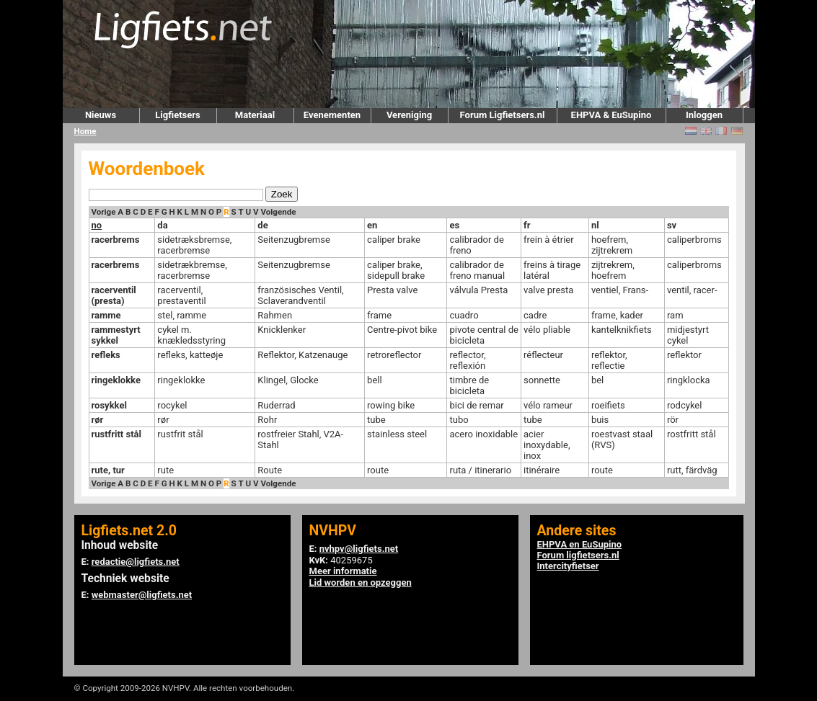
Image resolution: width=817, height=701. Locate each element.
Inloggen (704, 115)
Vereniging (409, 115)
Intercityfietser (568, 566)
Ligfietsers (177, 115)
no (97, 225)
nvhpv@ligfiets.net (358, 548)
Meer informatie (343, 571)
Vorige (104, 212)
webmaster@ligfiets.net (142, 594)
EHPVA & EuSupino (611, 115)
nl (595, 225)
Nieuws (100, 115)
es (454, 225)
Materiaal (255, 115)
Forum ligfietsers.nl (578, 555)
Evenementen (332, 115)
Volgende (278, 212)
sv (671, 225)
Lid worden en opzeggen (360, 582)
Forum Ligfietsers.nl (502, 115)
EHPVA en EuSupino (579, 544)
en (372, 225)
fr (527, 225)
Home (85, 131)
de (262, 225)
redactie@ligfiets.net (136, 561)
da (162, 225)
